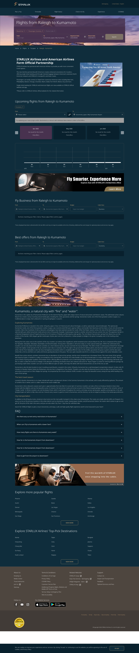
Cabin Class (101, 205)
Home (17, 48)
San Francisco (55, 516)
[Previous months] (16, 132)
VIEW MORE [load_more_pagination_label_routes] (69, 523)
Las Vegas (54, 507)
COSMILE (121, 12)
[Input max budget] (83, 209)
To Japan (33, 48)
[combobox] (29, 38)
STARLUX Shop (75, 585)
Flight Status (58, 12)
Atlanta (90, 498)
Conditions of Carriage (49, 576)
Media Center (18, 579)
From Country (121, 615)
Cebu (53, 542)
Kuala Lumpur (19, 555)
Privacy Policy (27, 649)
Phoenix (17, 498)
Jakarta (90, 542)
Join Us (17, 584)
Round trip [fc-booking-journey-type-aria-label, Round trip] (20, 31)
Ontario (53, 512)
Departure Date (74, 36)
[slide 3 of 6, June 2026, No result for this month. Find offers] (103, 132)
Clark (53, 546)
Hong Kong (18, 542)
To (44, 36)
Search (114, 37)
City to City (97, 615)
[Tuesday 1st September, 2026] (113, 162)
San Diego (18, 516)
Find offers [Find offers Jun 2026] (103, 135)
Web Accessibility (47, 595)
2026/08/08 (74, 38)
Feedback (100, 581)
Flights (25, 48)
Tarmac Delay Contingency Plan (51, 592)
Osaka (90, 550)
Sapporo (90, 546)
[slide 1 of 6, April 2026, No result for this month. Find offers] (36, 132)
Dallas (89, 503)
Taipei (53, 537)
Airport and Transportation (105, 579)
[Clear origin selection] (65, 114)
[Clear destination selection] (122, 114)
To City (90, 615)
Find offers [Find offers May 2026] (69, 135)
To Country (84, 615)
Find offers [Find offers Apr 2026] (36, 135)
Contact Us (100, 576)
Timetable (38, 12)
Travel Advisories (19, 581)
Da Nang (17, 550)
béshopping (105, 4)
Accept (117, 648)
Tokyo (89, 555)
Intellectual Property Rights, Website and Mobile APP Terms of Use (54, 588)
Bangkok (90, 537)
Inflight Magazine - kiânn (79, 582)
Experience (101, 12)
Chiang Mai (18, 546)
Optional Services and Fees (105, 584)
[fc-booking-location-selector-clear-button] (67, 37)
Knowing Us (17, 576)
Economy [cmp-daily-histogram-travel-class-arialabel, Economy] (19, 107)
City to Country (105, 615)
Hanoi (53, 550)
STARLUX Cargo (76, 576)
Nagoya (53, 555)
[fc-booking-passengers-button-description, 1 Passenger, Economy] (34, 31)
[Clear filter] (39, 209)
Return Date (91, 36)
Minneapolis (18, 512)
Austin (17, 503)
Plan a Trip (18, 12)
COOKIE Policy (46, 581)
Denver (17, 507)
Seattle (53, 498)
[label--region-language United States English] (118, 3)
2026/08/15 (91, 38)
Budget (72, 205)
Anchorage (91, 516)
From (18, 36)
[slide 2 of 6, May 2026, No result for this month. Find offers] (69, 132)
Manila (17, 537)
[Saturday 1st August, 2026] (97, 162)
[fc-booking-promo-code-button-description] (50, 31)
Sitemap (16, 587)
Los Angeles (91, 507)
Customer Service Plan (49, 584)
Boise (53, 503)
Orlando (90, 512)
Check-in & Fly (80, 12)
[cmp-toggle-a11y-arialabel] (69, 114)
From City (113, 615)
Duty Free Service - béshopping (81, 579)
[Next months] (122, 132)
